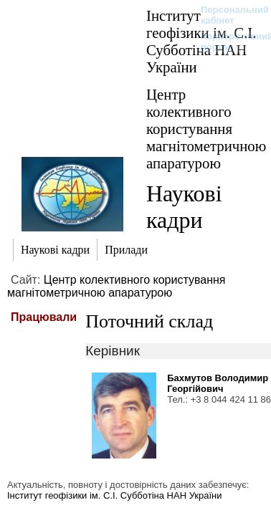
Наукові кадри (184, 207)
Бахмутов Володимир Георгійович (217, 383)
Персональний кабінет (228, 15)
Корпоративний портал (228, 41)
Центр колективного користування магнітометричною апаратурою (206, 128)
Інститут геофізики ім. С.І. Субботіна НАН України (114, 495)
